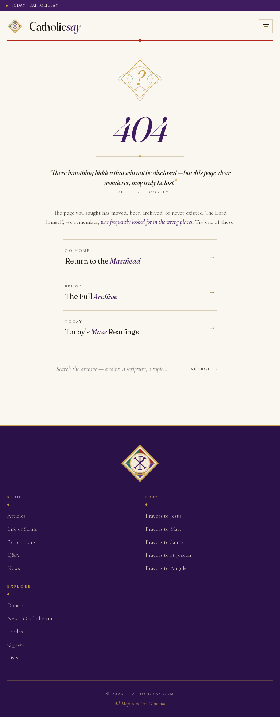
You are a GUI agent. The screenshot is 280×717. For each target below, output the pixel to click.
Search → (205, 369)
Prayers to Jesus (163, 516)
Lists (12, 657)
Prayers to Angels (165, 568)
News (13, 568)
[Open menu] (266, 26)
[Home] (44, 26)
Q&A (13, 555)
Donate (15, 605)
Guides (15, 631)
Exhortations (21, 542)
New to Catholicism (29, 618)
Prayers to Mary (163, 529)
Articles (16, 516)
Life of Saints (22, 529)
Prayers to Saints (164, 542)
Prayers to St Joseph (168, 555)
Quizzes (15, 644)
